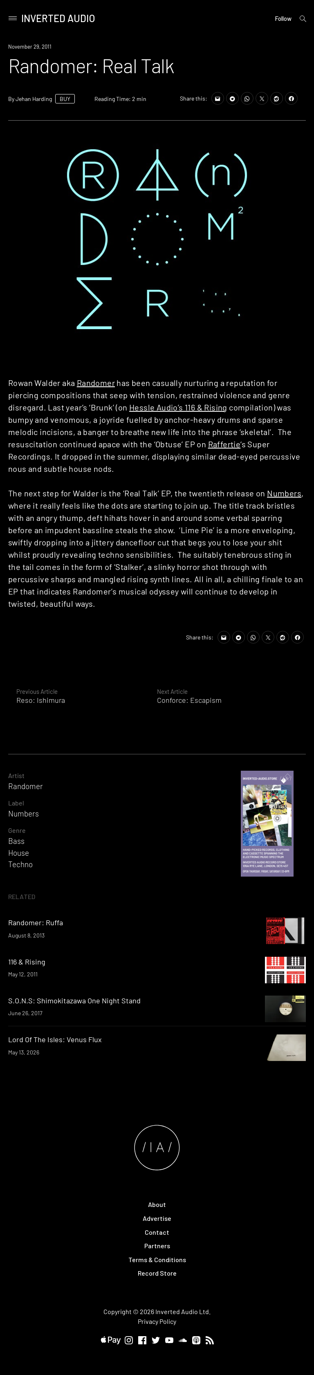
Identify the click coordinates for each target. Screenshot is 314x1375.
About (157, 1204)
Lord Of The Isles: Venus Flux (55, 1039)
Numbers (284, 493)
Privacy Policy (157, 1321)
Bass (16, 841)
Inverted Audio (58, 18)
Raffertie (224, 444)
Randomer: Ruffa (35, 922)
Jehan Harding (34, 98)
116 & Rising (26, 961)
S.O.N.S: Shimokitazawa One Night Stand (74, 1000)
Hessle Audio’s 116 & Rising (178, 407)
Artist (16, 775)
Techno (20, 864)
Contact (157, 1232)
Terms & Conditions (157, 1259)
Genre (17, 830)
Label (16, 803)
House (18, 852)
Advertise (157, 1218)
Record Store (157, 1273)
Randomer (96, 383)
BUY (65, 98)
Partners (157, 1245)
